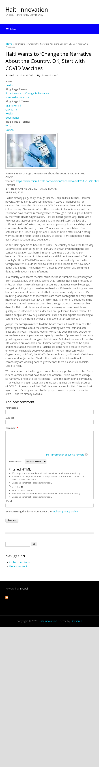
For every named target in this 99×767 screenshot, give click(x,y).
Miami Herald (13, 105)
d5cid (8, 501)
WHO (8, 125)
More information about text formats (65, 454)
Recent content (18, 566)
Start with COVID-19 (17, 97)
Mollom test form (19, 562)
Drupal (24, 588)
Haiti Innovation (26, 9)
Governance (12, 117)
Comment (11, 428)
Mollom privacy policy (65, 511)
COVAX (9, 129)
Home (9, 43)
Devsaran (76, 621)
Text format (16, 461)
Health (9, 85)
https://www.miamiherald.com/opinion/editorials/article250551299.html (57, 181)
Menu (11, 29)
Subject (9, 417)
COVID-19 (11, 109)
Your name (11, 407)
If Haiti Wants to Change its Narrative (27, 93)
